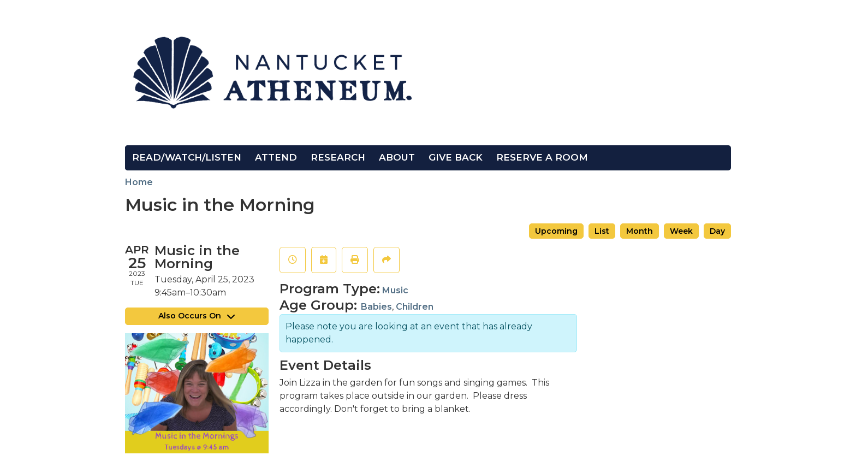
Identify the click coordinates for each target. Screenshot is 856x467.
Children (414, 307)
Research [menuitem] (338, 157)
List (602, 231)
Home (139, 182)
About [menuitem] (397, 157)
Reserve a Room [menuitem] (542, 157)
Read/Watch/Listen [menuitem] (186, 157)
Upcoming (556, 231)
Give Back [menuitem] (456, 157)
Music (395, 290)
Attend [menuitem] (276, 157)
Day (717, 231)
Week (681, 231)
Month (639, 231)
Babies (376, 307)
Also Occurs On (196, 316)
